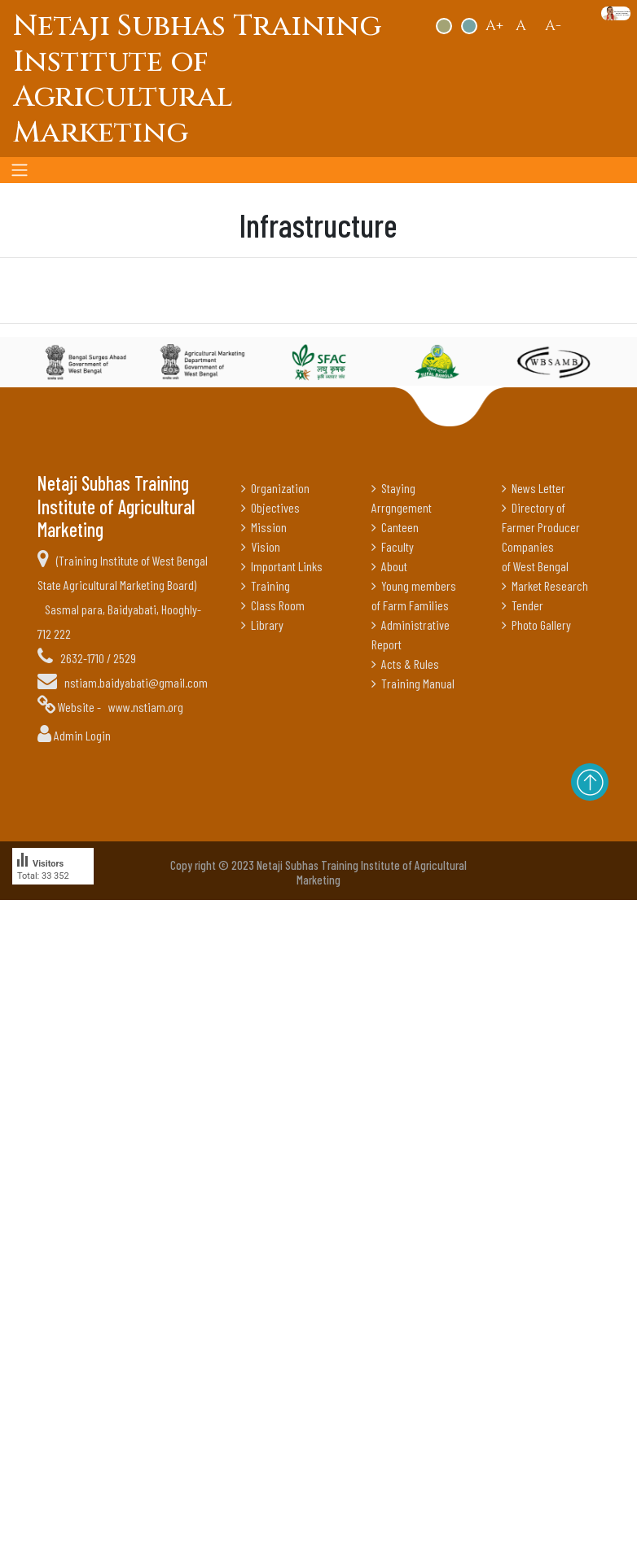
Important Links (282, 566)
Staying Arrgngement (401, 497)
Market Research (545, 585)
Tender (522, 605)
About (389, 566)
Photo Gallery (536, 624)
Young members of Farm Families (413, 595)
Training (265, 585)
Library (262, 624)
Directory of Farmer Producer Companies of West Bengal (541, 537)
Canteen (395, 527)
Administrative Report (410, 634)
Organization (275, 488)
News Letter (533, 488)
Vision (260, 546)
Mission (264, 527)
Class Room (273, 605)
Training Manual (413, 683)
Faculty (392, 546)
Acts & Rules (405, 663)
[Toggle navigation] (19, 170)
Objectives (270, 507)
